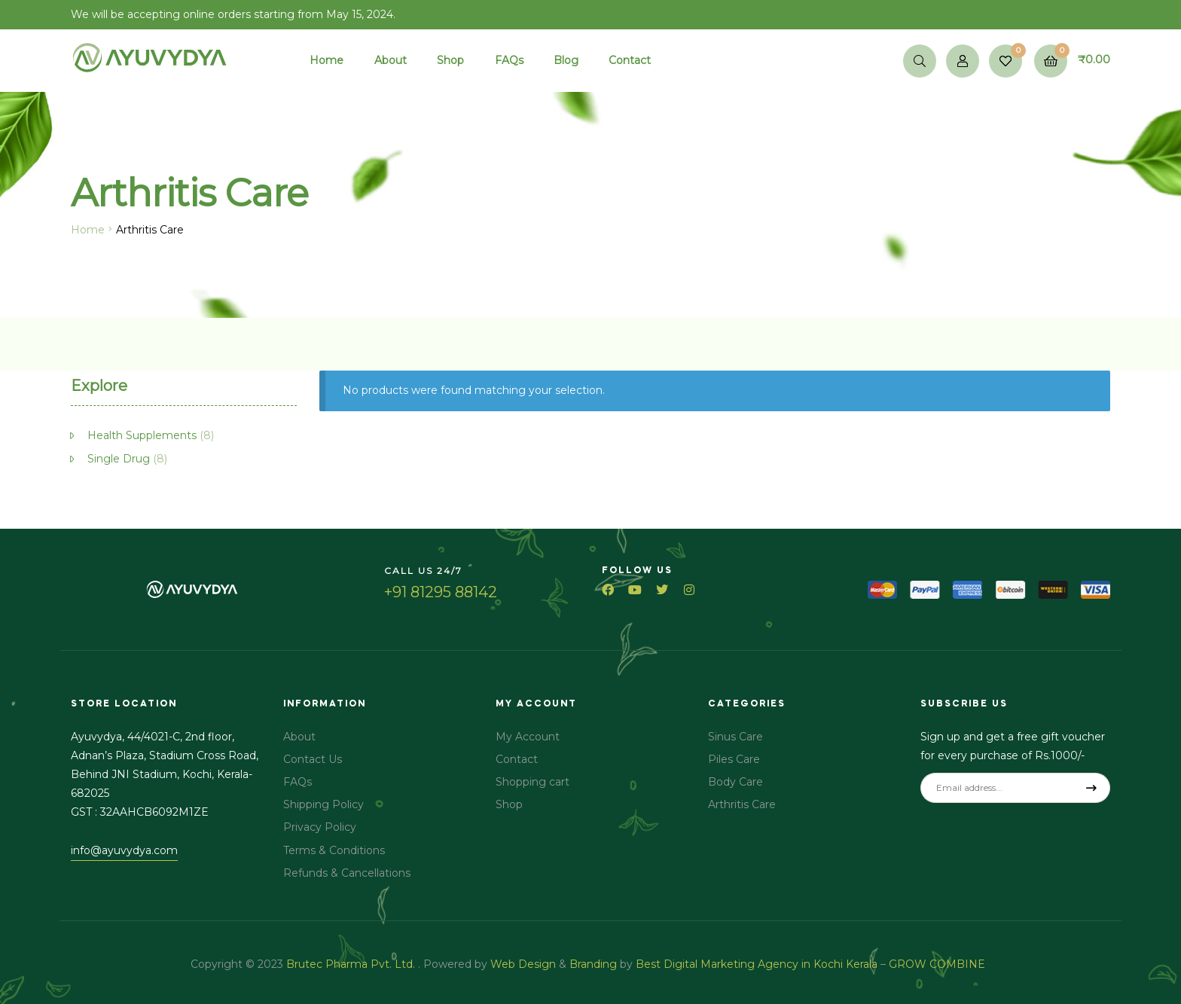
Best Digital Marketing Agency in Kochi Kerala (758, 964)
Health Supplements (142, 435)
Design (537, 964)
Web (502, 964)
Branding (593, 964)
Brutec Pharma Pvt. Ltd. (352, 964)
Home (88, 230)
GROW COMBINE (938, 964)
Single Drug (118, 458)
